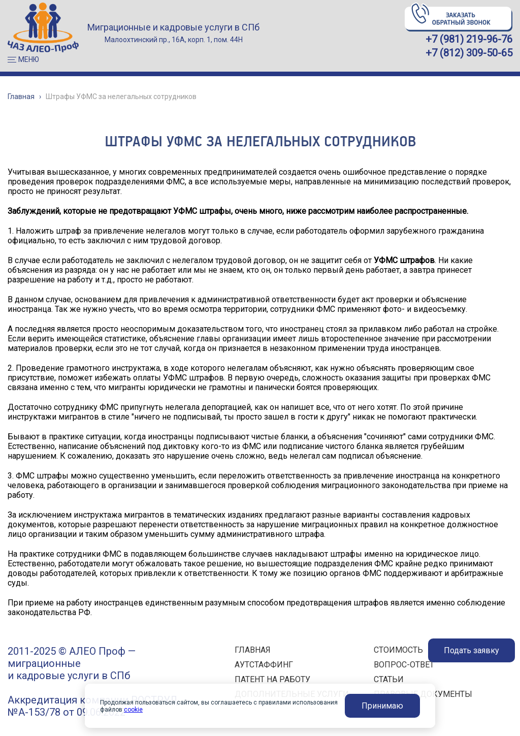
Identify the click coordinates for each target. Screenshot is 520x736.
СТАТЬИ (389, 679)
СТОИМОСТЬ (398, 650)
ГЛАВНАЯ (253, 650)
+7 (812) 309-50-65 (469, 53)
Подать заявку (471, 650)
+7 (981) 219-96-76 (469, 39)
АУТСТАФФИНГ (264, 664)
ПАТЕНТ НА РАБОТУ (272, 679)
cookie (133, 709)
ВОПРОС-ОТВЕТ (404, 664)
